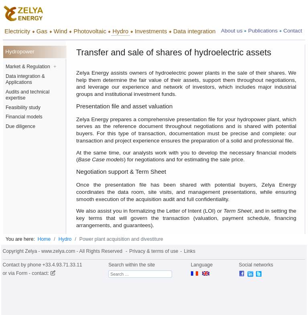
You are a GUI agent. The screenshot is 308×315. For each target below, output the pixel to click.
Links (190, 251)
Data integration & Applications (25, 79)
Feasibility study (23, 107)
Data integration (194, 31)
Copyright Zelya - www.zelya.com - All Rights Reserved (62, 251)
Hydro (120, 31)
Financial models (24, 117)
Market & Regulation (31, 66)
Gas (41, 31)
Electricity (17, 31)
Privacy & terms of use (153, 251)
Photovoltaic (89, 31)
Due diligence (20, 126)
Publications (263, 31)
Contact (292, 31)
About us (232, 31)
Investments (151, 31)
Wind (60, 31)
